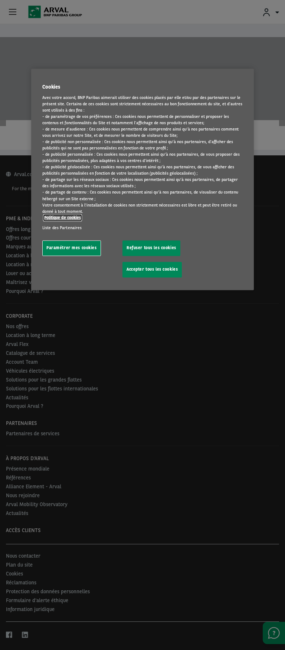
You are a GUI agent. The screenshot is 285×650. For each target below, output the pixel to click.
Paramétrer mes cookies (71, 247)
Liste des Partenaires (62, 227)
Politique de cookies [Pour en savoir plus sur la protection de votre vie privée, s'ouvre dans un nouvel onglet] (62, 217)
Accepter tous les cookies (152, 269)
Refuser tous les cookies (151, 247)
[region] (142, 179)
